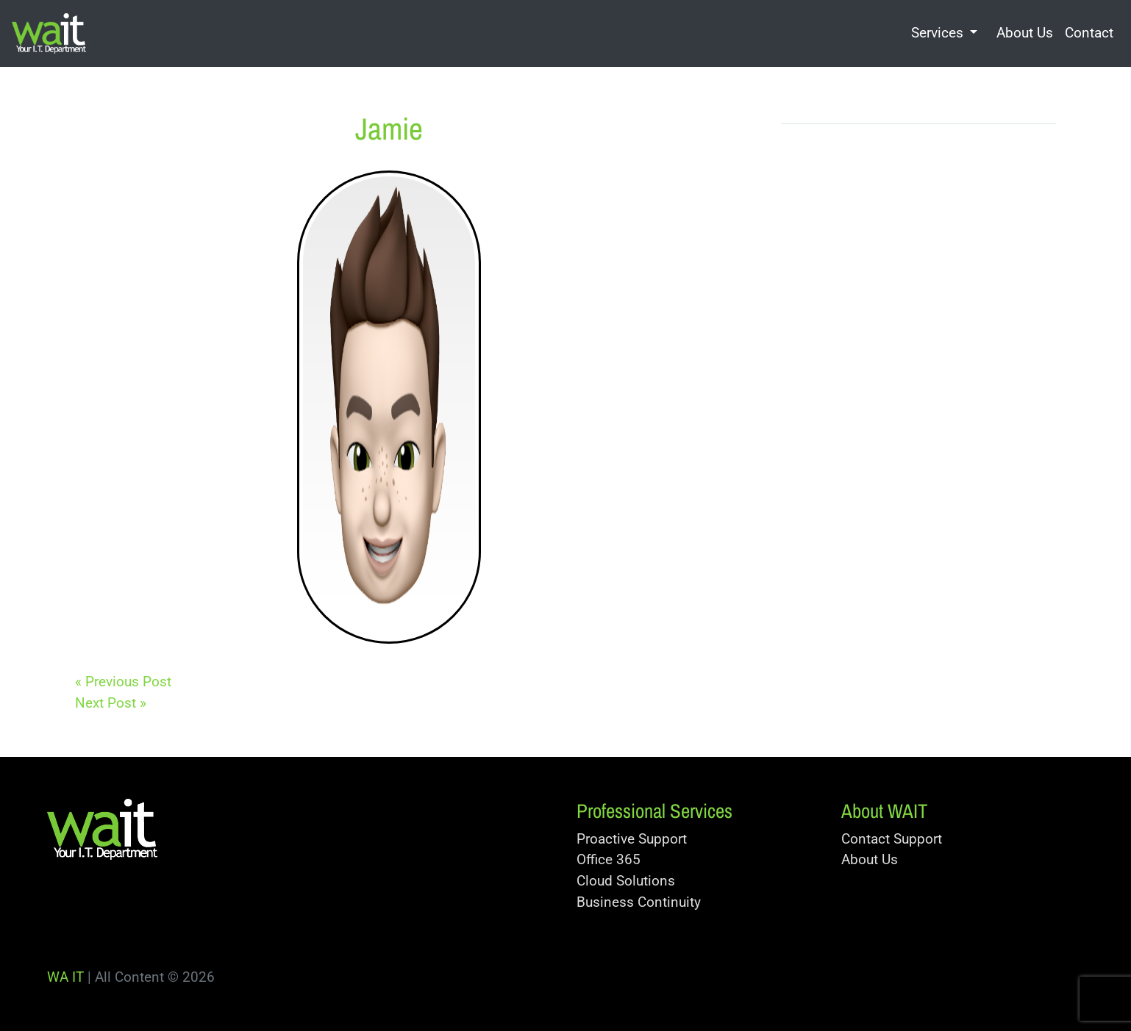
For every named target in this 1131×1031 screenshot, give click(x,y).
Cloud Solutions (626, 880)
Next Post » (110, 702)
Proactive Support (632, 838)
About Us (1024, 32)
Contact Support (891, 838)
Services (937, 32)
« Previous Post (123, 681)
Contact (1089, 32)
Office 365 (609, 859)
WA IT (65, 977)
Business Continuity (639, 902)
